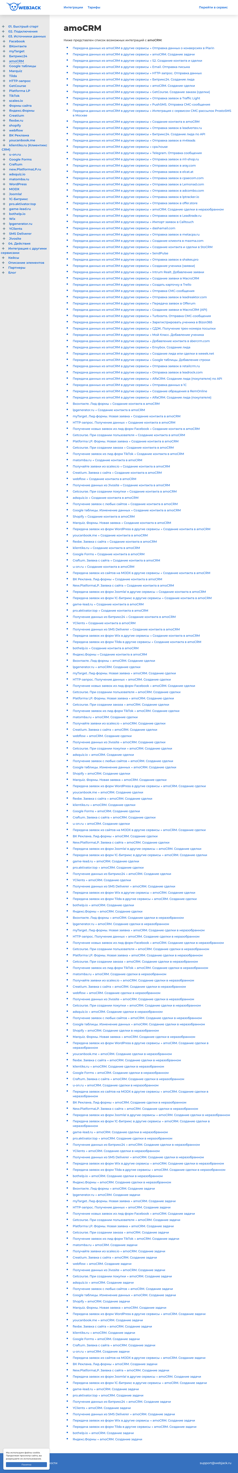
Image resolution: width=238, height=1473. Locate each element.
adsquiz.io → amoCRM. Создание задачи (103, 1282)
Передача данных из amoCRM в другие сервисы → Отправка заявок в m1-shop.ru (136, 159)
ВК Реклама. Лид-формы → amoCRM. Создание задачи (115, 1364)
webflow (16, 130)
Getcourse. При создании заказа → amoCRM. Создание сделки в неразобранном (135, 961)
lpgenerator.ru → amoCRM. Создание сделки (106, 667)
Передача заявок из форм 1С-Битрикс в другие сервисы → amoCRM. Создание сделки (140, 855)
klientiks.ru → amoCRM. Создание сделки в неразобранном (118, 1066)
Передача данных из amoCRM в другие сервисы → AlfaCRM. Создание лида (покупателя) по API (147, 379)
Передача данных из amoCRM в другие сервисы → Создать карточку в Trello (132, 285)
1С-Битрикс (18, 199)
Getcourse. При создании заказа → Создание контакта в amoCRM (123, 447)
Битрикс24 (18, 56)
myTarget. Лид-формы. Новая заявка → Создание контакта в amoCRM (126, 416)
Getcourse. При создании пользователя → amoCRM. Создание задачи (126, 1220)
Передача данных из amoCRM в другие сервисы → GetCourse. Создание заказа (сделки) (141, 92)
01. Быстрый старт (23, 26)
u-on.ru (15, 154)
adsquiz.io (17, 174)
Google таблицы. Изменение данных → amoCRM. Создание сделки (124, 767)
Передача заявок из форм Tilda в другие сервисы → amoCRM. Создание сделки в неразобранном (149, 1170)
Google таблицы (22, 66)
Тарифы (94, 7)
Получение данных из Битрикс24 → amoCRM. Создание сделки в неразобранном (136, 1145)
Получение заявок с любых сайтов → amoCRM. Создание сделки (123, 761)
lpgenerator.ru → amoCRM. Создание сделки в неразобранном (121, 924)
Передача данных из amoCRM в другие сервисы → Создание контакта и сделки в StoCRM (143, 247)
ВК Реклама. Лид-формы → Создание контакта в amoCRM (117, 579)
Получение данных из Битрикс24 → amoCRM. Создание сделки (122, 874)
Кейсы (13, 258)
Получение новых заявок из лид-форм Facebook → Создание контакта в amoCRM (136, 429)
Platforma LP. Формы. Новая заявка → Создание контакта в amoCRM (125, 441)
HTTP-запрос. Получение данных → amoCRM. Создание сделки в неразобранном (136, 936)
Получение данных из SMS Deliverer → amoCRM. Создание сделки (124, 886)
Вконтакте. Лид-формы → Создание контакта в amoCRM (116, 404)
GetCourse (17, 86)
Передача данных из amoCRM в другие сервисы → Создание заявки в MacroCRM (136, 278)
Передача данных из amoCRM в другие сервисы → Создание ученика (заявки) (134, 266)
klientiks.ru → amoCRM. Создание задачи (104, 1333)
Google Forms (20, 159)
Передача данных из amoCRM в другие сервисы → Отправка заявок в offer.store (135, 203)
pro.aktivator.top (22, 204)
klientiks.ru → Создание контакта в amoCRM (106, 548)
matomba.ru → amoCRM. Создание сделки (105, 717)
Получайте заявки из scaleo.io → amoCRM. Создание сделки (119, 723)
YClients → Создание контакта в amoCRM (104, 623)
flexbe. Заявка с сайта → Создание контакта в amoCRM (115, 542)
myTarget (16, 51)
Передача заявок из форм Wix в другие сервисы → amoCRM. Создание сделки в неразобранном (148, 1163)
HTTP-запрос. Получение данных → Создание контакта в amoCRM (124, 422)
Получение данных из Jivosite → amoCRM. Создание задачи (119, 1270)
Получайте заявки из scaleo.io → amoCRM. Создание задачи (119, 1251)
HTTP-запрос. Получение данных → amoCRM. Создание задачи (122, 1207)
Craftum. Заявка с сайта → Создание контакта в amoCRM (116, 560)
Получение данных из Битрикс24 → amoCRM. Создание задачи (122, 1402)
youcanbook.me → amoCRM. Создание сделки (108, 792)
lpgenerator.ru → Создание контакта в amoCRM (109, 410)
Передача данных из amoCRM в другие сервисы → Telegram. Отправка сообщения (137, 153)
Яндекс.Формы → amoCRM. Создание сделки (107, 911)
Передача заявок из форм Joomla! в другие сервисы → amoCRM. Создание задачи (137, 1376)
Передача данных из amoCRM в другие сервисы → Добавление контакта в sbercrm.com (141, 341)
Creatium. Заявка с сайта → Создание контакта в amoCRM (117, 473)
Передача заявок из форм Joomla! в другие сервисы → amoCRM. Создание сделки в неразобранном (151, 1115)
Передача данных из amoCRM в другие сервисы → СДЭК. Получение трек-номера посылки (144, 328)
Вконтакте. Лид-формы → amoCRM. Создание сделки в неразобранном (128, 918)
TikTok (14, 96)
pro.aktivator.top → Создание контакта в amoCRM (110, 610)
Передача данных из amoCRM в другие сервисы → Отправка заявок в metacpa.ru (136, 234)
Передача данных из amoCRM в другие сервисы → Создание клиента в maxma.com (138, 241)
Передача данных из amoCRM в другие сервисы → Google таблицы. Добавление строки (141, 360)
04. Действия (19, 243)
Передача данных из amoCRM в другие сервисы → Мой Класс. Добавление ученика (138, 335)
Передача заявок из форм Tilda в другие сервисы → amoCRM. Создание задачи (135, 1427)
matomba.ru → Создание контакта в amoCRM (107, 460)
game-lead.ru (20, 209)
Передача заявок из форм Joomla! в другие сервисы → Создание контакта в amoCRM (139, 592)
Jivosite (15, 238)
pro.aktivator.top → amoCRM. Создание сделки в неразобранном (122, 1138)
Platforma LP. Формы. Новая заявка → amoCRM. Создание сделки (123, 698)
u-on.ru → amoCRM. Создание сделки (101, 824)
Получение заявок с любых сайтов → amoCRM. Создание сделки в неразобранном (137, 1018)
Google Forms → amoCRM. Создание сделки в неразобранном (121, 1073)
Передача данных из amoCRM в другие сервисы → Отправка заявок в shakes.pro (135, 259)
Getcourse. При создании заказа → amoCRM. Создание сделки (121, 704)
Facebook (17, 41)
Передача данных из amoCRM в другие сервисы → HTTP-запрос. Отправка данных (137, 73)
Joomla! (15, 194)
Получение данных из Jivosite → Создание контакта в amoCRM (121, 485)
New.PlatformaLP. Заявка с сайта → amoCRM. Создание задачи (121, 1370)
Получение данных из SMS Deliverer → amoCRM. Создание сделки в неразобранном (138, 1157)
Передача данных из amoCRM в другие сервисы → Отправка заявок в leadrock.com (138, 372)
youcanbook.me (22, 140)
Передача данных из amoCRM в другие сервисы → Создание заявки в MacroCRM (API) (140, 310)
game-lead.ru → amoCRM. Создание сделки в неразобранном (120, 1132)
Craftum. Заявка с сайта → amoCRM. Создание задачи (114, 1345)
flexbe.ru (16, 120)
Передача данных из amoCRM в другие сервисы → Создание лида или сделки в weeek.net (143, 353)
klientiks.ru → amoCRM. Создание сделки (104, 805)
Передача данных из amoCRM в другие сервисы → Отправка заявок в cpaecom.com (138, 178)
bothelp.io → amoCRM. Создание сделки (103, 905)
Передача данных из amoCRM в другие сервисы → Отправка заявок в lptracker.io (136, 197)
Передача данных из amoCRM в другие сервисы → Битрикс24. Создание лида (134, 79)
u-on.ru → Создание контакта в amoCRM (103, 567)
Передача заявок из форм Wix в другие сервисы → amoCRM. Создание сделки (134, 893)
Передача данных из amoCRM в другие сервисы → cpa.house (120, 147)
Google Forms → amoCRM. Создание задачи (106, 1339)
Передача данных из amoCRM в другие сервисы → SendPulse (120, 253)
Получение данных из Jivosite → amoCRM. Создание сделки (119, 742)
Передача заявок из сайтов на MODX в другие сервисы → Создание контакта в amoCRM (141, 573)
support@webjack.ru (215, 1463)
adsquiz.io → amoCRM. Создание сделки (103, 755)
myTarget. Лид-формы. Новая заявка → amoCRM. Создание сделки (124, 673)
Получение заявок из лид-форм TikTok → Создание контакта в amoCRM (128, 454)
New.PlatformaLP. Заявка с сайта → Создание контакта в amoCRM (123, 585)
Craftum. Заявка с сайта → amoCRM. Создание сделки (114, 817)
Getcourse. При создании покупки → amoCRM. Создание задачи (122, 1276)
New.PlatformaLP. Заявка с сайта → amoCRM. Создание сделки (121, 842)
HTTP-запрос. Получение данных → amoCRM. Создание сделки (122, 679)
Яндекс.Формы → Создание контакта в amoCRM (110, 654)
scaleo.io (16, 101)
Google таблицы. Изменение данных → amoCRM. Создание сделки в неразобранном (139, 1024)
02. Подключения (23, 31)
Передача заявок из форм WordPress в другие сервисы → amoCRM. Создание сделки (139, 786)
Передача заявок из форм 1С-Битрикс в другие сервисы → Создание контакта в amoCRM (142, 598)
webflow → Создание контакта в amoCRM (104, 479)
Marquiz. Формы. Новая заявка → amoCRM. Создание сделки (120, 780)
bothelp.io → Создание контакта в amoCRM (106, 648)
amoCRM (16, 61)
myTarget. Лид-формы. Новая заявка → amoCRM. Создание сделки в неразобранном (139, 930)
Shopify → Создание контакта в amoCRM (104, 516)
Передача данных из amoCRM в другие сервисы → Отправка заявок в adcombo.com (138, 190)
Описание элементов (26, 263)
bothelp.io (17, 214)
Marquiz (15, 71)
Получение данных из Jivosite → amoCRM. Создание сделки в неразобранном (133, 999)
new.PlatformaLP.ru (25, 169)
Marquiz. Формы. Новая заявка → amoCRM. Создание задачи (119, 1308)
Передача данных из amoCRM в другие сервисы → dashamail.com (124, 228)
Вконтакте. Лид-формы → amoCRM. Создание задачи (114, 1188)
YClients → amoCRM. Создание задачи (102, 1408)
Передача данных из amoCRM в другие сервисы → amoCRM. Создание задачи (134, 54)
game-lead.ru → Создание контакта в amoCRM (108, 604)
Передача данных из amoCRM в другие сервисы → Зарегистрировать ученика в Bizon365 (142, 322)
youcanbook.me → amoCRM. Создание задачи (108, 1320)
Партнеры (16, 268)
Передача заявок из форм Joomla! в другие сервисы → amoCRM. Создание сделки (137, 849)
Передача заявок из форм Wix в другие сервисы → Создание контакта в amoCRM (136, 636)
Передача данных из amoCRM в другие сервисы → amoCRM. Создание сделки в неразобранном (148, 209)
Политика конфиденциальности (32, 1463)
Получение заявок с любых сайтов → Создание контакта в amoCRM (125, 504)
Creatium (16, 115)
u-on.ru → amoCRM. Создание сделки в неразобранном (116, 1085)
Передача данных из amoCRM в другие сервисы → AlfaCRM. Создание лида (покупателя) (142, 397)
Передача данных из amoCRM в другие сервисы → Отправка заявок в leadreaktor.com (140, 297)
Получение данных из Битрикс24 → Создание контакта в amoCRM (124, 617)
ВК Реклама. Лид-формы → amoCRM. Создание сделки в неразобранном (129, 1102)
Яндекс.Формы (21, 110)
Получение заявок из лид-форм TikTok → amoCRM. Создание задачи (126, 1239)
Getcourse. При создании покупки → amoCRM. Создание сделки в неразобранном (137, 1005)
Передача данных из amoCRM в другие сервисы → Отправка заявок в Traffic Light (136, 98)
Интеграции (73, 7)
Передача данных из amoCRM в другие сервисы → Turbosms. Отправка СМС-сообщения (142, 316)
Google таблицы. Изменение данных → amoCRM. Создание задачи (124, 1295)
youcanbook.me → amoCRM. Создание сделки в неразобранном (122, 1054)
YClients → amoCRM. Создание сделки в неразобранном (116, 1151)
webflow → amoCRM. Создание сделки (102, 736)
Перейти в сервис (213, 7)
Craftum (15, 164)
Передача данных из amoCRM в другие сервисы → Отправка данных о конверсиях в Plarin (143, 48)
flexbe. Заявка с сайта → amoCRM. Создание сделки (112, 799)
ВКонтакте (18, 46)
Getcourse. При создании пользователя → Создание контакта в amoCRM (129, 435)
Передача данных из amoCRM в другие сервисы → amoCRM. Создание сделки (134, 86)
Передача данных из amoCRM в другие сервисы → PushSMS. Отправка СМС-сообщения (141, 104)
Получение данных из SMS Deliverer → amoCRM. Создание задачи (124, 1414)
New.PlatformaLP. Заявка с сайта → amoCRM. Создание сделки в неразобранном (135, 1109)
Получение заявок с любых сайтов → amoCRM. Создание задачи (123, 1289)
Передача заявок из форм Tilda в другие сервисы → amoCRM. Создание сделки (135, 899)
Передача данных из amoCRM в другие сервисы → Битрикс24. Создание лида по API (139, 134)
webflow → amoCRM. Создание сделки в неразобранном (116, 993)
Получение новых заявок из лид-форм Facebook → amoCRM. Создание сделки (134, 686)
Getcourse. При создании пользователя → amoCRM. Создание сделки (126, 692)
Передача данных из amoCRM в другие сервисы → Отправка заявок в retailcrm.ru (136, 366)
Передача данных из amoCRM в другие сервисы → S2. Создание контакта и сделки (137, 61)
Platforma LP (19, 91)
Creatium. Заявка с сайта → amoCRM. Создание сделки (115, 730)
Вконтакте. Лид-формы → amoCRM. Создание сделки (114, 661)
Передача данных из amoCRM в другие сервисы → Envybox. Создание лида (131, 347)
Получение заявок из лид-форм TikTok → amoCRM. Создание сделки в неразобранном (140, 968)
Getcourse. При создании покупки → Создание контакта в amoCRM (125, 491)
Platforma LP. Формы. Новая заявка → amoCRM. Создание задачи (123, 1226)
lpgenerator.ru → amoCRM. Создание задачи (106, 1195)
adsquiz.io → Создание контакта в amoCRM (106, 498)
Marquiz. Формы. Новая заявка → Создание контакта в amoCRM (122, 523)
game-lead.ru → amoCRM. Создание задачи (106, 1389)
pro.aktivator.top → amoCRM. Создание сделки (108, 867)
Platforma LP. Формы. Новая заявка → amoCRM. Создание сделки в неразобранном (138, 955)
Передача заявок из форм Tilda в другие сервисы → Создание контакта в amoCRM (137, 642)
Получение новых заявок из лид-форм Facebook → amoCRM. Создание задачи (134, 1214)
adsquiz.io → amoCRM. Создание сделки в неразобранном (118, 1012)
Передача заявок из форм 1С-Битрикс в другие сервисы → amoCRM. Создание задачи (140, 1383)
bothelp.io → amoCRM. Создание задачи (103, 1433)
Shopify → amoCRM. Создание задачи (101, 1301)
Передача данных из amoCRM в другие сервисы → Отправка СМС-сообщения (134, 291)
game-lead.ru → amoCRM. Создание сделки (106, 861)
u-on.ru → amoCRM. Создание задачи (101, 1351)
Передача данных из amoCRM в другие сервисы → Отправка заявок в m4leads (134, 140)
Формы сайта (20, 106)
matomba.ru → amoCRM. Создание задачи (105, 1245)
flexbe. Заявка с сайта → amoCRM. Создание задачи (112, 1326)
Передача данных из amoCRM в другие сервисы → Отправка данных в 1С (130, 385)
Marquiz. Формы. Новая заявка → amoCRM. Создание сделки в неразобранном (134, 1037)
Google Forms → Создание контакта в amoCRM (109, 554)
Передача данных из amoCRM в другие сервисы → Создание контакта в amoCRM (136, 122)
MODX (14, 189)
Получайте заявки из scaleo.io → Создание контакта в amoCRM (121, 466)
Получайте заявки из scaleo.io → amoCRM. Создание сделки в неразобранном (133, 980)
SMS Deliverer (20, 234)
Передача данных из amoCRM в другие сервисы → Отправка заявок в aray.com (134, 165)
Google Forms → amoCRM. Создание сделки (106, 811)
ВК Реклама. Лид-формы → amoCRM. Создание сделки (115, 836)
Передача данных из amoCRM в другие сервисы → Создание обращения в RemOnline (140, 391)
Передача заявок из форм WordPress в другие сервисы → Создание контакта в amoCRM (141, 529)
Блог (12, 272)
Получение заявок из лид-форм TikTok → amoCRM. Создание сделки (126, 711)
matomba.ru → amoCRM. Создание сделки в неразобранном (119, 974)
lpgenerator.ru (20, 224)
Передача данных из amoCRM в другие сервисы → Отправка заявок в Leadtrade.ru (137, 216)
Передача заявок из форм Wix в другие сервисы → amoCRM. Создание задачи (134, 1420)
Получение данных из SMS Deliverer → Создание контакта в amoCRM (126, 629)
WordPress (18, 184)
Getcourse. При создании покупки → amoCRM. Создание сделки (122, 748)
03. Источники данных (27, 36)
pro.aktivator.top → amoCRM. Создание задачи (108, 1395)
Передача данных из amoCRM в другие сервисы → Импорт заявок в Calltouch (133, 222)
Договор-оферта (20, 1468)
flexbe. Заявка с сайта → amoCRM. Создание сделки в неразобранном (127, 1060)
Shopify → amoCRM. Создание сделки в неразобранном (116, 1030)
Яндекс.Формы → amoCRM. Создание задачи (107, 1439)
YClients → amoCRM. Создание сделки (102, 880)
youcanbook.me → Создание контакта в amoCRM (110, 535)
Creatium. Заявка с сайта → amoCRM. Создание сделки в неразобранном (129, 987)
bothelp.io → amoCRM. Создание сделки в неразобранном (118, 1176)
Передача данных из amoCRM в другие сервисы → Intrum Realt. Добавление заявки (138, 272)
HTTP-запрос (20, 81)
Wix (12, 219)
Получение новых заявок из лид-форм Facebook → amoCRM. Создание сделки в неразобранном (148, 943)
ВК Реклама (19, 135)
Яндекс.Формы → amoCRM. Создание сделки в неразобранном (122, 1182)
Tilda (13, 76)
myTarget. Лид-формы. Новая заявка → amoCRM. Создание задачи (124, 1201)
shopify (15, 125)
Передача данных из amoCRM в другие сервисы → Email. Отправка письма (131, 67)
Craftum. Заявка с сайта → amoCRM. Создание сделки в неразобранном (128, 1079)
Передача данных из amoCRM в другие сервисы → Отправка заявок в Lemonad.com (138, 184)
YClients (15, 229)
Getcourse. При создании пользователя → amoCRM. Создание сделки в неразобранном (141, 949)
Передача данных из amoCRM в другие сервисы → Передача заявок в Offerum (134, 303)
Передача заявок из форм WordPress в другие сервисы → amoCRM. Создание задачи (139, 1314)
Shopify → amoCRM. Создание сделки (101, 773)
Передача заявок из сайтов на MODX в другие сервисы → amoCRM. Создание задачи (139, 1358)
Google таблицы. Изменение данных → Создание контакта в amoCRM (127, 510)
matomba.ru (19, 179)
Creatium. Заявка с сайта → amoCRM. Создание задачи (115, 1257)
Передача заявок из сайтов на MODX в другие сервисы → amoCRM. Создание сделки (139, 830)
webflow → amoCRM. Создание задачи (102, 1264)
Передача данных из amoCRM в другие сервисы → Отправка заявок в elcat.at (133, 172)
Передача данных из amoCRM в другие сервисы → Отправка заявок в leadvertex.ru (137, 128)
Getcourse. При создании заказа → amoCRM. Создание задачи (121, 1232)
